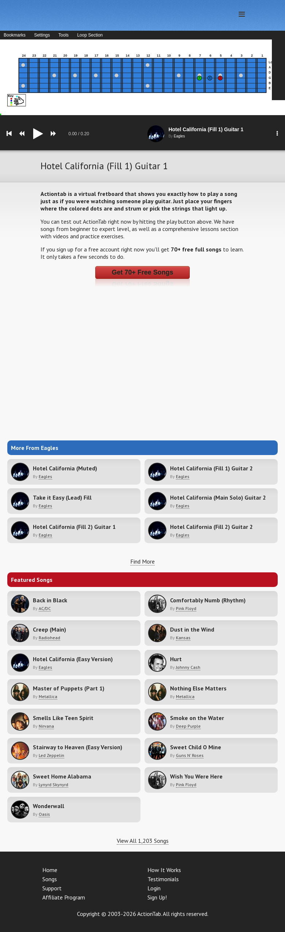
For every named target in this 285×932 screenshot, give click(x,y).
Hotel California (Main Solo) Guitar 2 (218, 497)
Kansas (183, 637)
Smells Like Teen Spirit (63, 717)
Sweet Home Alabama (62, 776)
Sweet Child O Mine (195, 747)
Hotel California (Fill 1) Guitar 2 (211, 468)
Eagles (45, 476)
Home (49, 870)
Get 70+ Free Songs (142, 272)
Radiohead (49, 637)
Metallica (48, 696)
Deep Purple (188, 726)
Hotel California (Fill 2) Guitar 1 (74, 526)
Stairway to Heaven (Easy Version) (77, 747)
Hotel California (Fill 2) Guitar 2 (211, 526)
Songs (49, 879)
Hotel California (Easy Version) (73, 659)
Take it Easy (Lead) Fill (62, 497)
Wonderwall (48, 806)
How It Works (164, 870)
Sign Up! (157, 897)
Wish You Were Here (196, 776)
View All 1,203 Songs (143, 840)
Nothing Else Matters (198, 688)
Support (52, 888)
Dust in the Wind (192, 629)
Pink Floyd (186, 608)
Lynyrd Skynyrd (53, 784)
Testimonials (163, 879)
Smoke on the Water (197, 717)
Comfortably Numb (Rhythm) (208, 600)
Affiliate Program (63, 897)
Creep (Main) (49, 629)
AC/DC (45, 608)
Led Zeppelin (51, 755)
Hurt (176, 659)
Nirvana (46, 726)
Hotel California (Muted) (65, 468)
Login (154, 888)
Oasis (44, 814)
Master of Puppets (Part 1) (68, 688)
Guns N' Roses (190, 755)
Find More (142, 561)
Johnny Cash (188, 667)
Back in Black (50, 600)
